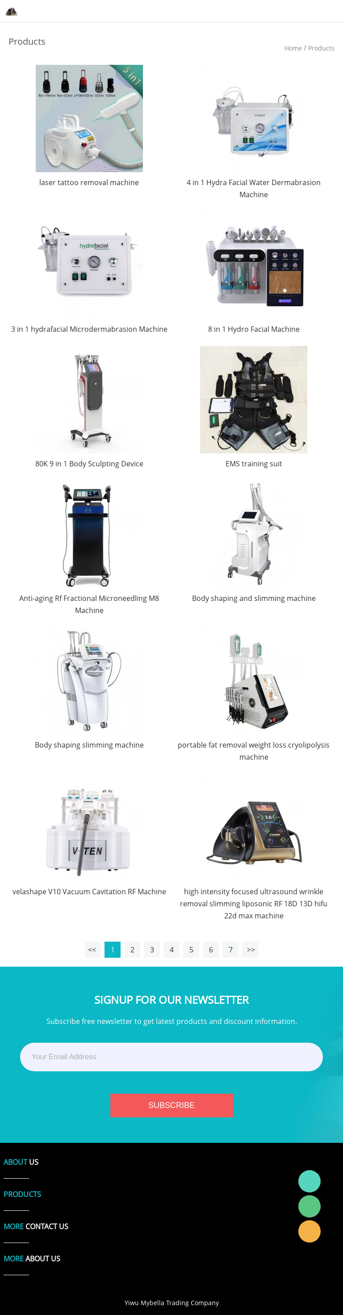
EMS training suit (254, 464)
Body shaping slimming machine (89, 745)
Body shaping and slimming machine (254, 598)
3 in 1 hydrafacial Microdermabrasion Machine (89, 329)
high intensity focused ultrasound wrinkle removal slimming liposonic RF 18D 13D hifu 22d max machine (253, 904)
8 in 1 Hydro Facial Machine (254, 329)
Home (293, 48)
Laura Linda (309, 1231)
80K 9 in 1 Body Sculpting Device (89, 464)
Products (321, 48)
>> (250, 950)
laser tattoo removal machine (89, 182)
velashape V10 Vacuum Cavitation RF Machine (89, 891)
